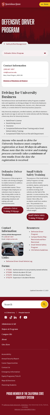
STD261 (9, 270)
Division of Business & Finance (15, 81)
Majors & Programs (10, 329)
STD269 (9, 272)
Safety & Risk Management (16, 44)
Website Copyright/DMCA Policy (25, 409)
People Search (24, 312)
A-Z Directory (10, 312)
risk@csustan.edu (10, 72)
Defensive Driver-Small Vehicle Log (19, 261)
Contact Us (6, 367)
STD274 (9, 277)
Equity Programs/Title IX (11, 376)
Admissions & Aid (9, 324)
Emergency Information (11, 372)
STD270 (9, 275)
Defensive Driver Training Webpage (11, 209)
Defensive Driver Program (14, 53)
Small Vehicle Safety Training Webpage (36, 216)
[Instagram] (7, 318)
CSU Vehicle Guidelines (39, 250)
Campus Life (7, 334)
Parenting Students (9, 385)
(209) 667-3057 (8, 69)
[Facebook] (21, 318)
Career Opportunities (10, 363)
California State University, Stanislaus (15, 405)
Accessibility (6, 354)
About (4, 340)
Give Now (6, 345)
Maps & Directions (8, 380)
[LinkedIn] (15, 318)
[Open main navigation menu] (44, 4)
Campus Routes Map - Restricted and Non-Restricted (39, 239)
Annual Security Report (10, 358)
